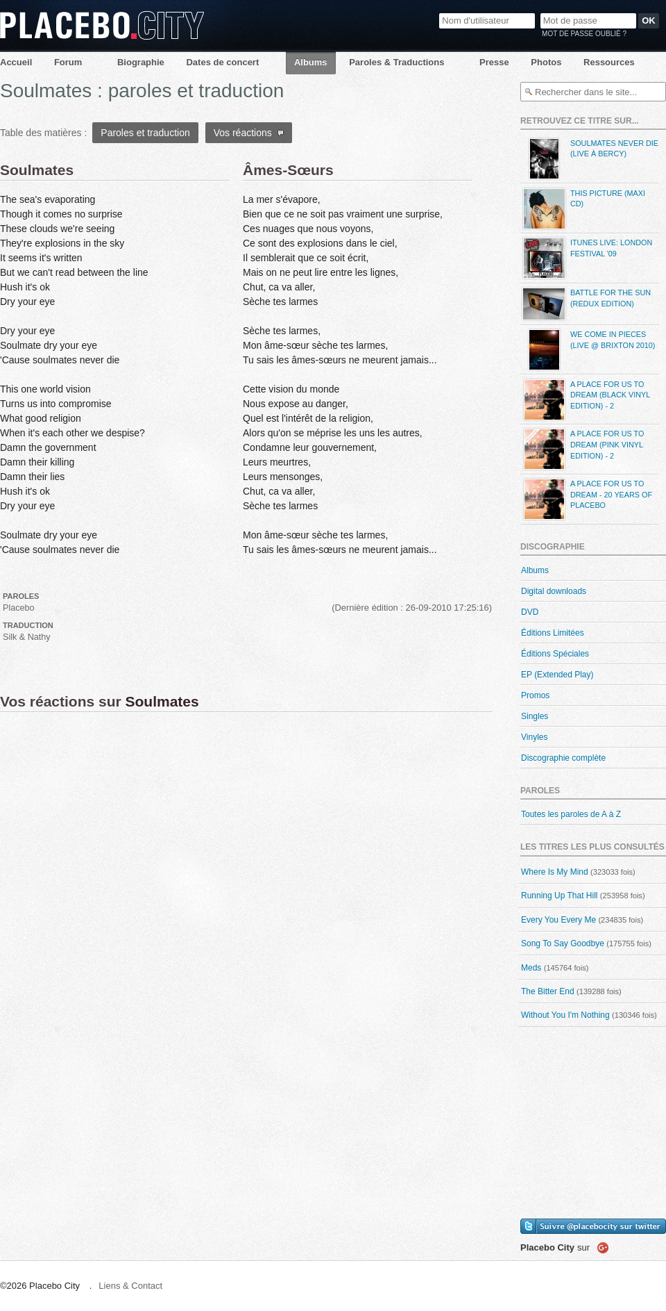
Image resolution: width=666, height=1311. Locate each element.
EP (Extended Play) (557, 674)
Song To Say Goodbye (562, 943)
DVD (529, 612)
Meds (531, 968)
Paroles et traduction (145, 132)
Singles (534, 716)
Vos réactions (249, 132)
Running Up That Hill (559, 895)
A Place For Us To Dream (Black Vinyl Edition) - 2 (585, 399)
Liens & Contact (130, 1285)
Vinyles (534, 737)
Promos (535, 695)
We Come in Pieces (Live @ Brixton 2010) (587, 349)
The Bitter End (547, 991)
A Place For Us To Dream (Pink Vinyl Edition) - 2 (582, 449)
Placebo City (102, 25)
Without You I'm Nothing (565, 1015)
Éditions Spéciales (555, 654)
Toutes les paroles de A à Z (571, 814)
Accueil (16, 62)
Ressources (609, 62)
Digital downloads (553, 591)
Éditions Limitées (552, 633)
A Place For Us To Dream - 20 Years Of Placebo (586, 499)
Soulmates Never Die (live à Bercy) (589, 158)
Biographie (140, 62)
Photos (546, 62)
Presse (494, 62)
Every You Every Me (558, 920)
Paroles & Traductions (396, 62)
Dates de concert (222, 62)
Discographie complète (563, 758)
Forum (68, 62)
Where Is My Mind (554, 872)
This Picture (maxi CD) (582, 208)
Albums (310, 62)
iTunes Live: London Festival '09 (586, 258)
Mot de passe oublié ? (584, 34)
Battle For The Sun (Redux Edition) (585, 304)
